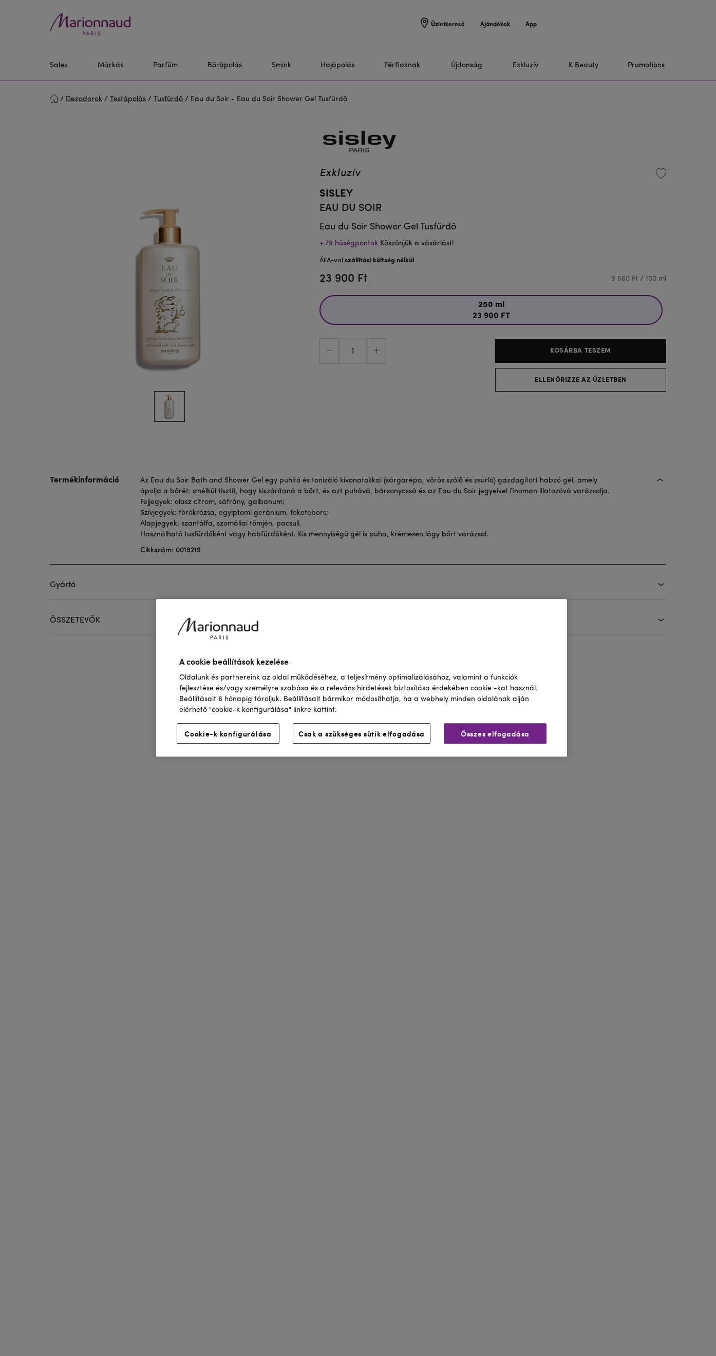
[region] (361, 678)
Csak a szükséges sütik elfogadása (361, 734)
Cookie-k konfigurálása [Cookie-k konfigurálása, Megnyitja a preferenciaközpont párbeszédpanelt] (227, 734)
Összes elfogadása (495, 734)
